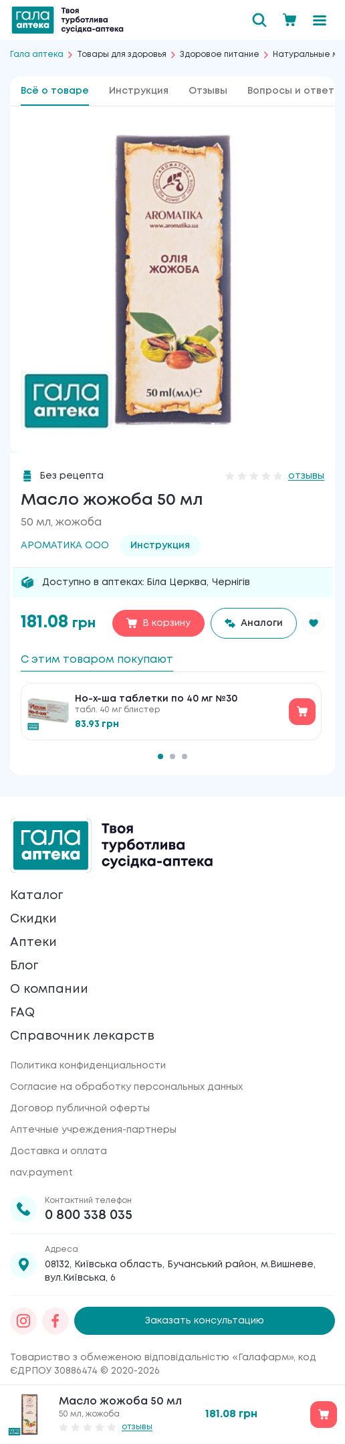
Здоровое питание (219, 54)
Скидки (33, 919)
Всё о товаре (55, 91)
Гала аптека (37, 54)
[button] (313, 623)
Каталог (36, 895)
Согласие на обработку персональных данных (126, 1087)
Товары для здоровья (121, 54)
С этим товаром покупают (97, 660)
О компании (49, 989)
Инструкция (138, 91)
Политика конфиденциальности (88, 1066)
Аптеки (33, 942)
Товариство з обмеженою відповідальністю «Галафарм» (152, 1358)
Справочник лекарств (82, 1036)
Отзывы (208, 91)
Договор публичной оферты (80, 1109)
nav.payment (41, 1173)
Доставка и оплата (58, 1151)
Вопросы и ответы (294, 91)
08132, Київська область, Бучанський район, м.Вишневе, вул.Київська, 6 (180, 1271)
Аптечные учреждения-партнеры (93, 1130)
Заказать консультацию (204, 1321)
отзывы (306, 476)
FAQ (22, 1013)
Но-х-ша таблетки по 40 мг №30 (156, 699)
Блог (24, 966)
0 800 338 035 (88, 1215)
